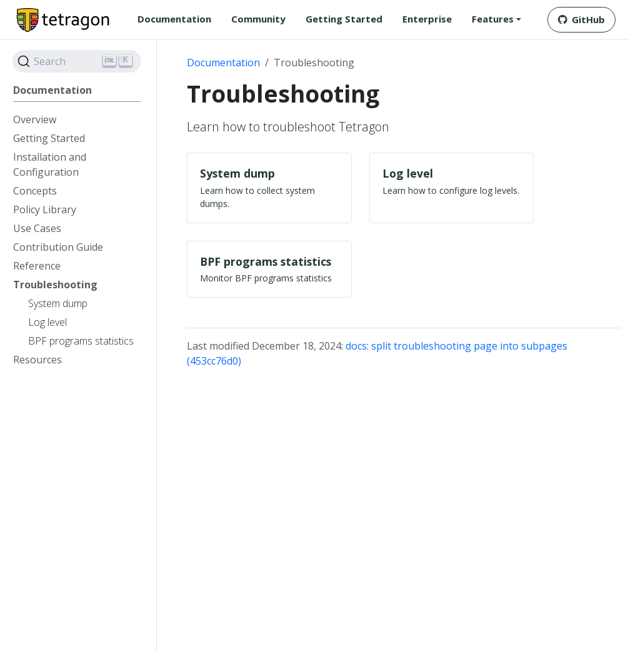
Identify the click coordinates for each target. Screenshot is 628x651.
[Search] (76, 61)
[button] (496, 19)
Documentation (223, 62)
